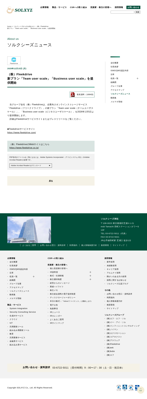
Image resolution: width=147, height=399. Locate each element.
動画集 (113, 98)
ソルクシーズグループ (114, 317)
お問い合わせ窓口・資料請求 (52, 247)
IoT (11, 325)
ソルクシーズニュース (120, 94)
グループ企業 (116, 86)
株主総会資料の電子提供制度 (62, 296)
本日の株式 (71, 303)
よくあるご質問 (29, 247)
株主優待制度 (56, 281)
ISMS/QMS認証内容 (120, 70)
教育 (12, 336)
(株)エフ (110, 357)
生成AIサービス (16, 317)
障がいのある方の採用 (116, 278)
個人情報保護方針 (89, 247)
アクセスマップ (117, 90)
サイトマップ (119, 247)
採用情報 (119, 7)
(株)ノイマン (112, 331)
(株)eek (110, 349)
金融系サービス (16, 343)
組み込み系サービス (18, 347)
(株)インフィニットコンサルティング (123, 327)
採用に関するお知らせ (116, 282)
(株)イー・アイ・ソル (116, 324)
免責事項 (54, 310)
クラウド (13, 321)
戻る (51, 182)
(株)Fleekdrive (113, 346)
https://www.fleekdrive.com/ (21, 133)
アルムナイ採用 (114, 275)
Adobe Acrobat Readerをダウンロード (28, 166)
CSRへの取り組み (78, 7)
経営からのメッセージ (60, 285)
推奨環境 (105, 247)
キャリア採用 (113, 271)
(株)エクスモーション (116, 335)
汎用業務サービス (17, 339)
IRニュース (55, 314)
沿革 (113, 74)
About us (13, 38)
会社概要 (114, 63)
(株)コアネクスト (114, 338)
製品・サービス (59, 7)
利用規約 (73, 247)
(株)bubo (111, 353)
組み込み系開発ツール (19, 332)
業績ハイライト (57, 288)
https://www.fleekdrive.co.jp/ (24, 148)
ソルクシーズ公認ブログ (117, 285)
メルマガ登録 (116, 102)
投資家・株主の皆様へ (100, 7)
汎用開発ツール (16, 328)
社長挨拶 (114, 67)
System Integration (18, 310)
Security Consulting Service (23, 314)
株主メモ (54, 292)
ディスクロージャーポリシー (62, 299)
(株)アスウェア (113, 342)
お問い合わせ (133, 7)
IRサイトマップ (57, 325)
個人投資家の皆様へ (59, 270)
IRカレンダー (56, 318)
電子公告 (54, 307)
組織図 (113, 82)
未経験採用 (112, 267)
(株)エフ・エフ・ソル (116, 320)
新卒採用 (111, 264)
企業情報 (44, 7)
